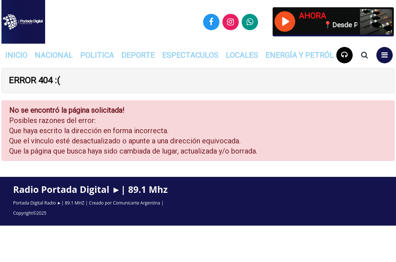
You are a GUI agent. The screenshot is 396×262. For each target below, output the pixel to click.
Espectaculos (190, 55)
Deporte (138, 55)
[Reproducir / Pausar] (284, 21)
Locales (242, 55)
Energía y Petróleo (304, 55)
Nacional (54, 55)
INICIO (16, 55)
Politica (97, 55)
